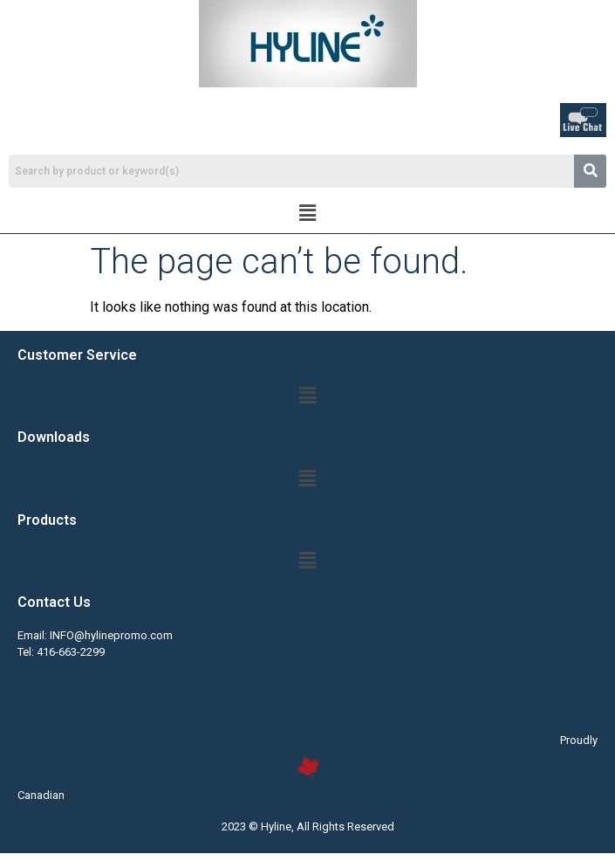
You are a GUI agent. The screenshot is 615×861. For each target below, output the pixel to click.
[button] (307, 213)
